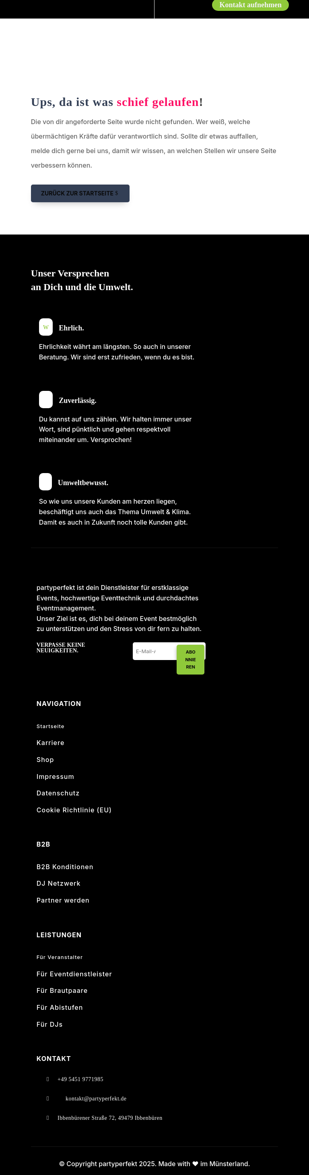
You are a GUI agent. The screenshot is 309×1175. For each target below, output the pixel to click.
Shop (45, 760)
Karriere (51, 743)
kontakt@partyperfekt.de (96, 1099)
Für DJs (50, 1024)
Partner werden (63, 900)
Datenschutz (58, 793)
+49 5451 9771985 (80, 1079)
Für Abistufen (60, 1007)
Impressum (55, 776)
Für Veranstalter (60, 957)
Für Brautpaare (62, 990)
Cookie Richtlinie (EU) (74, 810)
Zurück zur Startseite (77, 193)
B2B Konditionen (65, 867)
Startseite (51, 726)
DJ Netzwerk (59, 883)
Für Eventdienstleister (74, 974)
